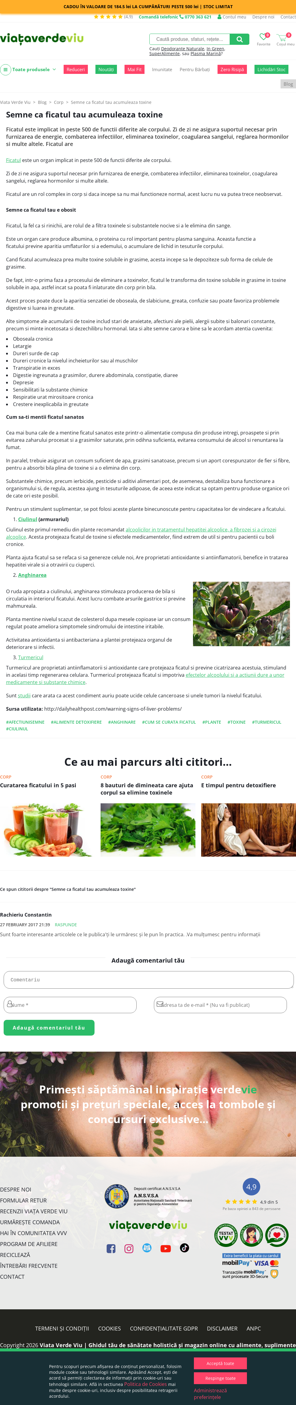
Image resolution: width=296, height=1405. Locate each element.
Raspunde (66, 924)
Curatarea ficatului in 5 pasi (38, 785)
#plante (211, 722)
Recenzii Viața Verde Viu (34, 1213)
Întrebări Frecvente (29, 1268)
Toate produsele (28, 69)
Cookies (109, 1330)
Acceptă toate (220, 1363)
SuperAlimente (164, 53)
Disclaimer (222, 1330)
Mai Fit (134, 69)
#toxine (237, 722)
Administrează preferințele (210, 1393)
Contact (288, 17)
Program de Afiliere (29, 1246)
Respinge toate (220, 1378)
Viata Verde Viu (15, 102)
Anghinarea (32, 575)
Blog (288, 84)
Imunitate (162, 69)
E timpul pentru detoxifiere (238, 785)
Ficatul (13, 160)
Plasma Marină (206, 53)
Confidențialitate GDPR (164, 1330)
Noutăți (106, 69)
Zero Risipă (232, 69)
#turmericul (266, 722)
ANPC (254, 1330)
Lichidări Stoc (271, 69)
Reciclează (15, 1257)
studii (24, 695)
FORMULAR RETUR (23, 1202)
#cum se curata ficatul (169, 722)
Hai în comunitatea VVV (33, 1235)
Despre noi (263, 17)
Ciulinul (27, 519)
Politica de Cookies (145, 1384)
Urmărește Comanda (30, 1224)
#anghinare (122, 722)
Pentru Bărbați (195, 69)
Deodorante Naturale (182, 48)
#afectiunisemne (25, 722)
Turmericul (30, 657)
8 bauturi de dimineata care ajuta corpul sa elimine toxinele (147, 789)
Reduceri (76, 69)
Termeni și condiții (62, 1330)
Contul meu (232, 17)
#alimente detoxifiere (76, 722)
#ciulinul (17, 729)
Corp (6, 777)
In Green (215, 48)
